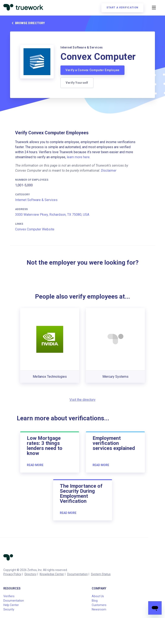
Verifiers (8, 596)
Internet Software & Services (36, 200)
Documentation (77, 574)
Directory (31, 574)
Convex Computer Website (34, 229)
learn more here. (78, 157)
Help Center (11, 605)
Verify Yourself (77, 82)
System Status (101, 574)
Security (8, 609)
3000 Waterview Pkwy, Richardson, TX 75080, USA (52, 215)
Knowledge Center (52, 574)
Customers (99, 605)
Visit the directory (82, 400)
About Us (98, 596)
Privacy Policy (12, 574)
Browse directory (27, 23)
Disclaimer (108, 170)
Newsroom (99, 609)
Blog (95, 600)
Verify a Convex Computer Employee (92, 70)
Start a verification (122, 7)
